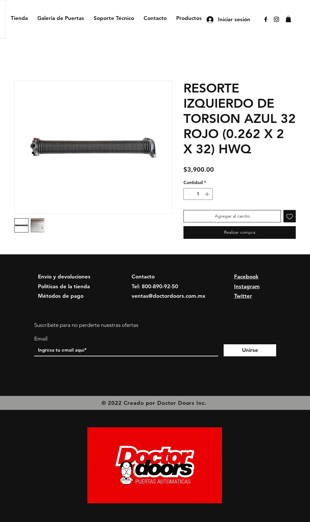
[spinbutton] (198, 194)
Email (40, 338)
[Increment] (208, 194)
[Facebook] (265, 19)
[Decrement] (188, 194)
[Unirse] (250, 350)
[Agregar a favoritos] (289, 216)
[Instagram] (276, 19)
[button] (288, 19)
